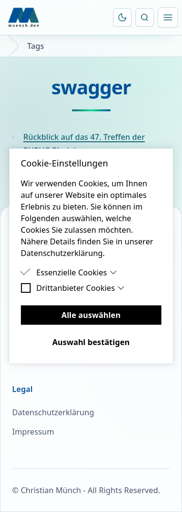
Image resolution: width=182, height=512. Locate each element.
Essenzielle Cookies (76, 272)
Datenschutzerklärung (53, 412)
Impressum (33, 431)
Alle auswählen (91, 315)
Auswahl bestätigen (91, 342)
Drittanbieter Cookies (80, 288)
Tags (35, 46)
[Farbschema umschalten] (122, 17)
